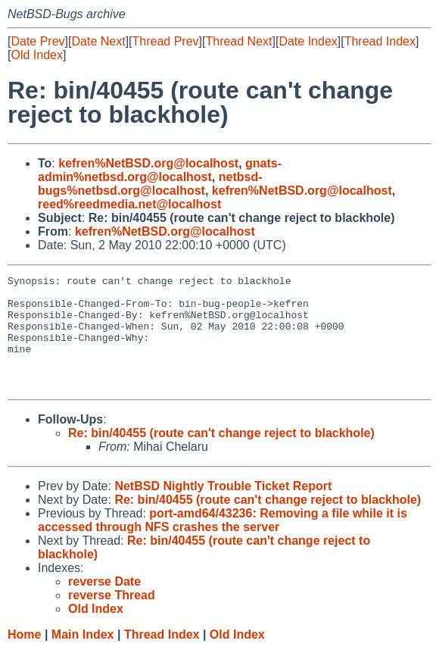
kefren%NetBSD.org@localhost (148, 163)
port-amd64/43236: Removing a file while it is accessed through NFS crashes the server (222, 543)
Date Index (308, 41)
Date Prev (37, 41)
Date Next (98, 41)
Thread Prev (165, 41)
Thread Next (238, 41)
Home (24, 657)
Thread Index (380, 41)
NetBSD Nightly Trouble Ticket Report (223, 508)
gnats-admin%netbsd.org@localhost (160, 170)
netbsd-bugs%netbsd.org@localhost (150, 183)
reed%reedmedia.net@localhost (129, 204)
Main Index (82, 657)
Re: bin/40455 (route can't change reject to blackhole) (221, 455)
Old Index (36, 54)
